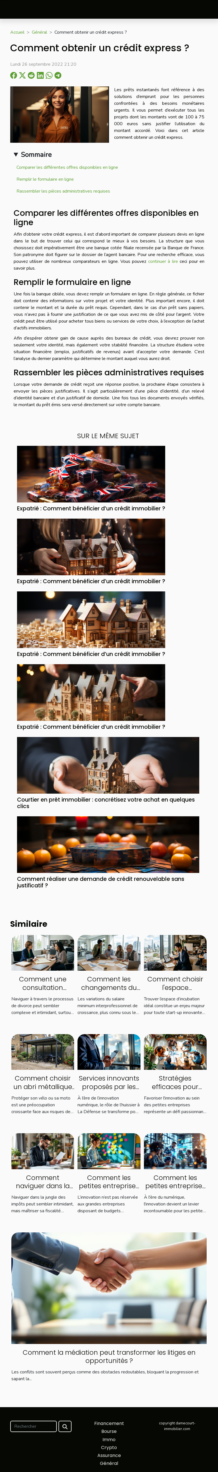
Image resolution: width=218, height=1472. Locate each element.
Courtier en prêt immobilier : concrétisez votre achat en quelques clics (106, 803)
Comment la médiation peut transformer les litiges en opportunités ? (109, 1357)
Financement (109, 1423)
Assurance (109, 1455)
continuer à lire (163, 261)
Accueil (17, 32)
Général (39, 32)
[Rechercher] (33, 1426)
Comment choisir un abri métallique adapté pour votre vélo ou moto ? (43, 1091)
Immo (109, 1439)
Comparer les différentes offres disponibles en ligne (67, 167)
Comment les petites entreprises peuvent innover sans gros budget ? (109, 1190)
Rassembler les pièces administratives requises (63, 191)
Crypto (109, 1447)
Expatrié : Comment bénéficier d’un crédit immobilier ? (91, 508)
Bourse (109, 1431)
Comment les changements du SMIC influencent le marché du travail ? (108, 992)
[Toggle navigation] (13, 9)
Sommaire (36, 154)
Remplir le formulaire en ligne (45, 179)
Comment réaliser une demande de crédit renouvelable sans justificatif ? (100, 882)
